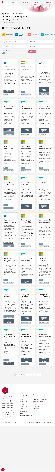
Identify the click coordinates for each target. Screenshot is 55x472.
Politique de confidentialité (46, 422)
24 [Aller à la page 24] (34, 374)
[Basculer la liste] (52, 42)
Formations (25, 2)
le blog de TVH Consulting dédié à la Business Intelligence (40, 402)
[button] (3, 53)
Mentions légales (33, 422)
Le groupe (36, 406)
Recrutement (37, 408)
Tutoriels (13, 2)
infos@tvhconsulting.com (26, 415)
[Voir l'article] (10, 78)
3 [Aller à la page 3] (21, 374)
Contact (36, 410)
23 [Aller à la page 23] (30, 374)
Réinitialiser (32, 51)
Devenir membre (36, 3)
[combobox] (40, 41)
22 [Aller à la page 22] (27, 374)
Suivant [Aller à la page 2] (39, 374)
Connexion (48, 2)
